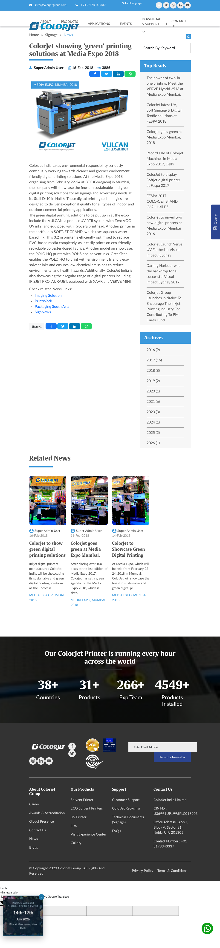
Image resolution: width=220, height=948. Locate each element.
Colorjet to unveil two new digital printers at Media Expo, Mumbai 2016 (164, 226)
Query (215, 222)
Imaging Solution (48, 295)
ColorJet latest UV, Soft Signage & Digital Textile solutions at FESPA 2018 (164, 113)
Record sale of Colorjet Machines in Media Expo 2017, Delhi (165, 158)
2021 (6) (153, 401)
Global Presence (41, 821)
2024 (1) (153, 422)
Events (126, 24)
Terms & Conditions (172, 871)
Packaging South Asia (52, 306)
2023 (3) (153, 412)
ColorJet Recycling (126, 808)
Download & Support (152, 22)
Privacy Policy (142, 871)
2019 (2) (153, 381)
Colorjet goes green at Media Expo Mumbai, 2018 (164, 137)
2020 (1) (153, 391)
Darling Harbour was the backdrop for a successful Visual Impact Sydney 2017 (163, 274)
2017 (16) (154, 360)
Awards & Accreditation (47, 813)
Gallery (76, 843)
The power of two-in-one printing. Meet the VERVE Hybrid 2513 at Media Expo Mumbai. (165, 86)
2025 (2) (153, 433)
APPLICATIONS (99, 24)
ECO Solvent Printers (87, 808)
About (45, 21)
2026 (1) (153, 443)
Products (69, 21)
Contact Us (178, 24)
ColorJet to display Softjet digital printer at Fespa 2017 (163, 180)
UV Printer (78, 817)
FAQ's (116, 831)
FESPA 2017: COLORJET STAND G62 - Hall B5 (162, 201)
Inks (74, 825)
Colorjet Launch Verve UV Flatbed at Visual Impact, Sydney (164, 249)
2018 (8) (153, 370)
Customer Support (125, 800)
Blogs (33, 847)
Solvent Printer (82, 800)
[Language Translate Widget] (132, 3)
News (33, 839)
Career (34, 804)
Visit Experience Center (88, 834)
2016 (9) (153, 350)
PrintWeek (43, 301)
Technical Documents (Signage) (128, 819)
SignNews (43, 312)
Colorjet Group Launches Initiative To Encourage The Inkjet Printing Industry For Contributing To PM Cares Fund (164, 306)
